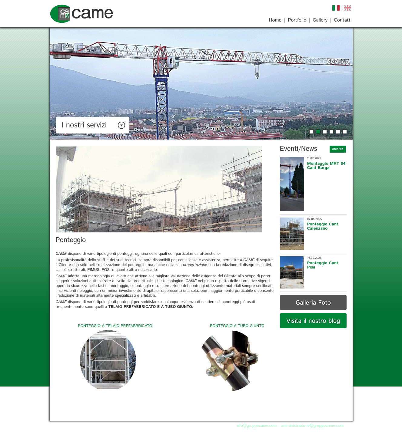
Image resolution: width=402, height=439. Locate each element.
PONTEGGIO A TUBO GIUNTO (237, 326)
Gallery (320, 20)
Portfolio (297, 20)
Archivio (338, 149)
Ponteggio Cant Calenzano (322, 226)
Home (275, 20)
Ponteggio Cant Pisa (322, 265)
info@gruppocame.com (256, 426)
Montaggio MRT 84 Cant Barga (326, 165)
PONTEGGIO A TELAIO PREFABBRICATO (115, 326)
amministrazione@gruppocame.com (312, 426)
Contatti (342, 20)
